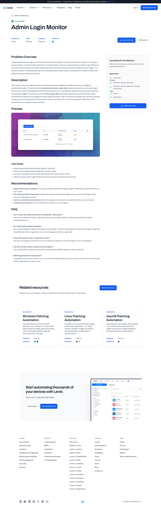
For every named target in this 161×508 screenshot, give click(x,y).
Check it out (110, 1)
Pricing (77, 7)
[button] (21, 7)
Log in (135, 7)
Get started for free (149, 7)
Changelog (61, 7)
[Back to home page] (8, 7)
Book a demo (32, 406)
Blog (70, 7)
